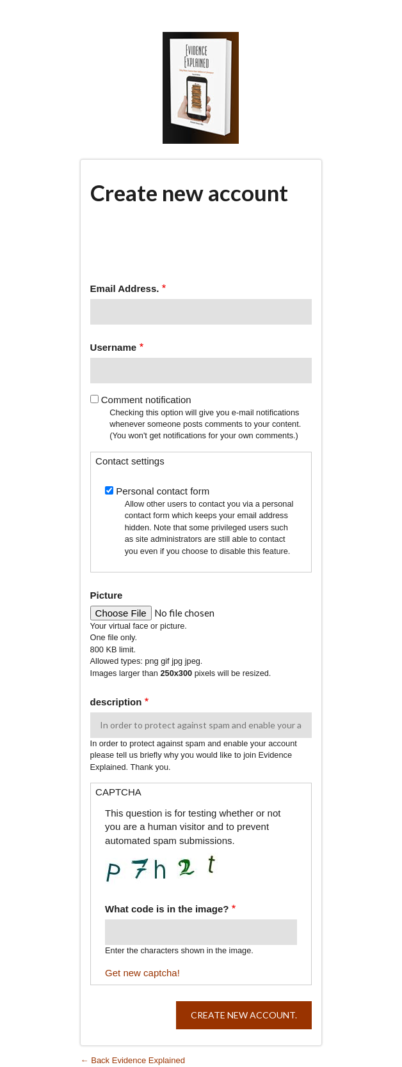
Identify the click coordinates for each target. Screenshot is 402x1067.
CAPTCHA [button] (118, 792)
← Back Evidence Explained (133, 1060)
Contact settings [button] (130, 461)
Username (113, 347)
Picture (106, 595)
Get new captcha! (142, 972)
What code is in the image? (167, 908)
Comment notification (146, 399)
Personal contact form (162, 491)
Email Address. (124, 288)
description (116, 701)
